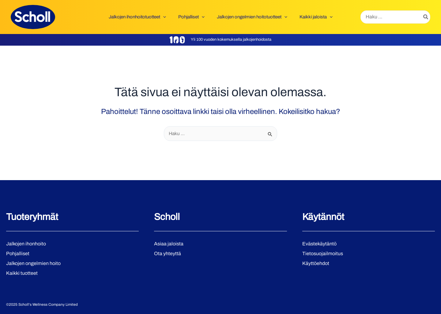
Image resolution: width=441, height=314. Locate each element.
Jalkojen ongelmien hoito (33, 263)
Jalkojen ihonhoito (26, 243)
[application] (168, 17)
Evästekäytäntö (319, 243)
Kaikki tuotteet (22, 273)
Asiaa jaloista (168, 243)
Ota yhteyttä (167, 253)
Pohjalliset (17, 253)
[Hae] (426, 17)
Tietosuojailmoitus (322, 253)
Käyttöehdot (315, 263)
